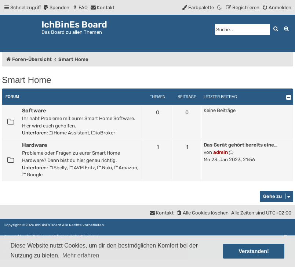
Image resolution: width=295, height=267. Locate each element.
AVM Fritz (82, 167)
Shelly (58, 167)
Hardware (34, 145)
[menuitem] (56, 7)
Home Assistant (69, 133)
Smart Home (26, 80)
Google (32, 174)
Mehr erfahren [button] (80, 255)
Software (34, 110)
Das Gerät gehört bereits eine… (240, 145)
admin (220, 152)
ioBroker (103, 133)
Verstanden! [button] (254, 251)
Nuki (104, 167)
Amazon (126, 167)
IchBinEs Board (48, 225)
